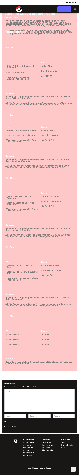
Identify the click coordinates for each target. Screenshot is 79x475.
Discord (64, 447)
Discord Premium (67, 445)
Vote (63, 442)
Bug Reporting (47, 445)
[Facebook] (67, 3)
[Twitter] (70, 3)
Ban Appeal (46, 447)
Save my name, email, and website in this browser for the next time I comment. (32, 422)
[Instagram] (73, 3)
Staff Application (48, 450)
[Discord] (76, 3)
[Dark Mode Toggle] (73, 469)
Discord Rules (47, 442)
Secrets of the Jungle (15, 32)
